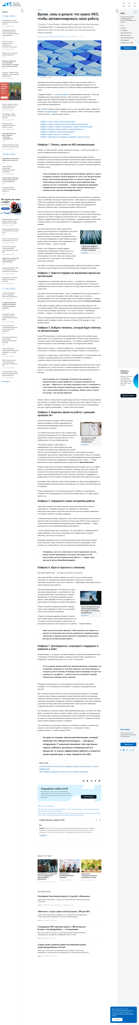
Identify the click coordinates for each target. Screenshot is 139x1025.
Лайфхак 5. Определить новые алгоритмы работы (58, 131)
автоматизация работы (59, 808)
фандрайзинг (58, 810)
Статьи (40, 10)
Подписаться (128, 48)
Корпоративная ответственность (58, 36)
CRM (42, 808)
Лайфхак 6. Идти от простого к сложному (55, 134)
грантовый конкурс (61, 94)
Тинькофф (51, 810)
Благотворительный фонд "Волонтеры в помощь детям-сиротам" (65, 814)
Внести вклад (88, 796)
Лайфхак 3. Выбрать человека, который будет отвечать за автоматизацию (67, 126)
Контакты (123, 28)
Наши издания (124, 40)
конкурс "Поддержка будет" (75, 808)
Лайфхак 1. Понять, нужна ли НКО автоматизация (58, 121)
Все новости (6, 381)
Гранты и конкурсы (43, 36)
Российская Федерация (47, 805)
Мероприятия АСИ (125, 33)
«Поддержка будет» (51, 111)
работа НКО (44, 810)
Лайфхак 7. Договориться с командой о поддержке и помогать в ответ (65, 136)
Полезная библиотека (127, 37)
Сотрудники (124, 30)
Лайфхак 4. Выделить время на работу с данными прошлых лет (63, 129)
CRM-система (48, 808)
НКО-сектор (71, 36)
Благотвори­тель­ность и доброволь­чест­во (55, 881)
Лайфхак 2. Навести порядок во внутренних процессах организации (65, 124)
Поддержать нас (125, 42)
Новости (40, 904)
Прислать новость (125, 35)
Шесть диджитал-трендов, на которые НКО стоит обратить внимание (65, 771)
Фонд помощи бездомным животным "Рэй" (53, 812)
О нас (122, 25)
